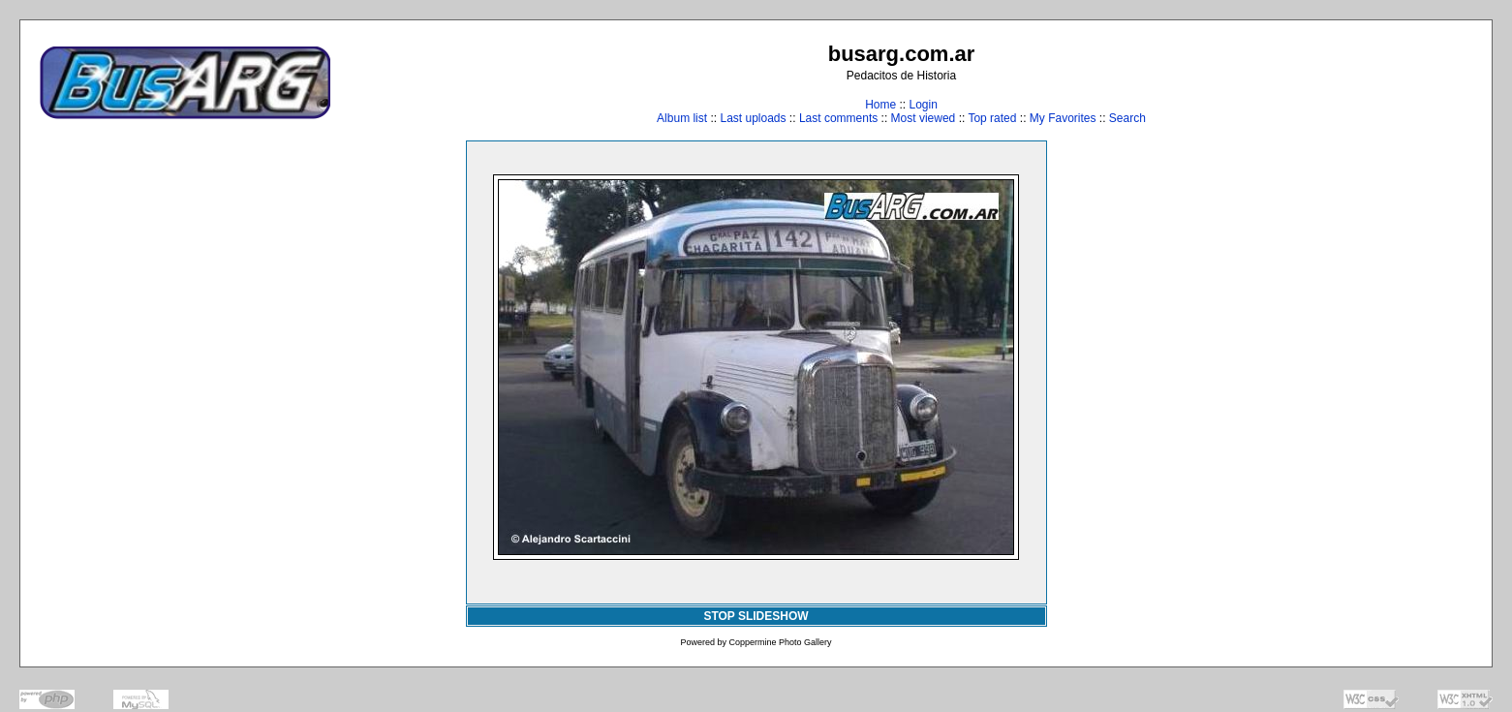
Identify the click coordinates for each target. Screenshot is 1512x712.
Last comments (838, 118)
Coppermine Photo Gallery (779, 642)
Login (923, 104)
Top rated (992, 118)
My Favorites (1063, 118)
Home (880, 104)
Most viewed (923, 118)
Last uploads (753, 118)
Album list (682, 118)
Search (1127, 118)
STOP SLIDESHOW (755, 616)
